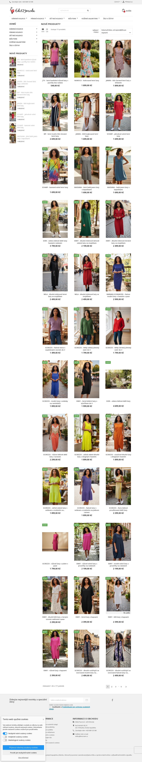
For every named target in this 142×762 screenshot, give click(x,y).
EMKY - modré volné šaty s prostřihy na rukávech (118, 565)
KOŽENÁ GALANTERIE (90, 18)
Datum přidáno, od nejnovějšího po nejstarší (116, 31)
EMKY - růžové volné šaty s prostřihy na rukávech (87, 565)
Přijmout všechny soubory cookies (23, 747)
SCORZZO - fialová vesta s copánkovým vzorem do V (55, 349)
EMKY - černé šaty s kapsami (87, 617)
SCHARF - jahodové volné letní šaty (118, 135)
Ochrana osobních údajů (49, 724)
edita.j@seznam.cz (81, 736)
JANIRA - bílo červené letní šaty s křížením (26, 82)
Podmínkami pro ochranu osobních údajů (69, 708)
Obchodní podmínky (48, 727)
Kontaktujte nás (46, 737)
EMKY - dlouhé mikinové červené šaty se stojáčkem (118, 242)
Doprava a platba (47, 730)
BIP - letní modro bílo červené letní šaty (25, 93)
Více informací (23, 758)
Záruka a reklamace (48, 732)
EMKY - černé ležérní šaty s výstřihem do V (86, 402)
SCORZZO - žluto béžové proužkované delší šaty (118, 509)
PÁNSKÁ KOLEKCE (37, 18)
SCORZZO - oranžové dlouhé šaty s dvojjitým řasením (118, 456)
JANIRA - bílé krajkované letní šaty (87, 135)
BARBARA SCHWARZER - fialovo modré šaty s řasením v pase (118, 295)
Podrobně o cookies (47, 735)
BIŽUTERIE (72, 18)
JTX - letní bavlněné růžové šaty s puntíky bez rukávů (26, 60)
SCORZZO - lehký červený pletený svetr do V (118, 349)
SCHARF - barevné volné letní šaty (55, 187)
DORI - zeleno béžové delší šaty (118, 401)
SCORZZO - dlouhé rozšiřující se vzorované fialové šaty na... (118, 671)
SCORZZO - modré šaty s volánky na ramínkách (55, 402)
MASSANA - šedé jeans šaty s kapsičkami (118, 188)
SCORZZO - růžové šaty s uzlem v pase (55, 565)
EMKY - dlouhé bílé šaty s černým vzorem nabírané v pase (55, 618)
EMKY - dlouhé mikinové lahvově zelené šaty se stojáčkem (86, 242)
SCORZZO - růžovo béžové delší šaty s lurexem (55, 456)
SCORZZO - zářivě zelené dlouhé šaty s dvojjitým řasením (86, 456)
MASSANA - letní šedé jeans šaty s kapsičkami (27, 137)
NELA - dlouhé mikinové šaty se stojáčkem (87, 295)
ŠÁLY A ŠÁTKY (108, 18)
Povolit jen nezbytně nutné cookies (23, 753)
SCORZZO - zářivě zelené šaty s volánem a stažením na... (55, 509)
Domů (12, 24)
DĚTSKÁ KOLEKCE (56, 18)
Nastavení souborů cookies (50, 743)
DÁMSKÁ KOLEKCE (18, 18)
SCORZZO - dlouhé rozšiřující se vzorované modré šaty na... (87, 671)
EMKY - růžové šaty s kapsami (55, 670)
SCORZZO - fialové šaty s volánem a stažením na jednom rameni (87, 510)
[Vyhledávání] (74, 10)
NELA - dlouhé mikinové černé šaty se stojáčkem (55, 295)
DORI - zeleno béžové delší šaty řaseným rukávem (55, 242)
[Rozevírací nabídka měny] (117, 2)
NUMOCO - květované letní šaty (86, 80)
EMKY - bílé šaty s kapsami (118, 617)
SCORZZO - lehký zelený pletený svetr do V (86, 349)
